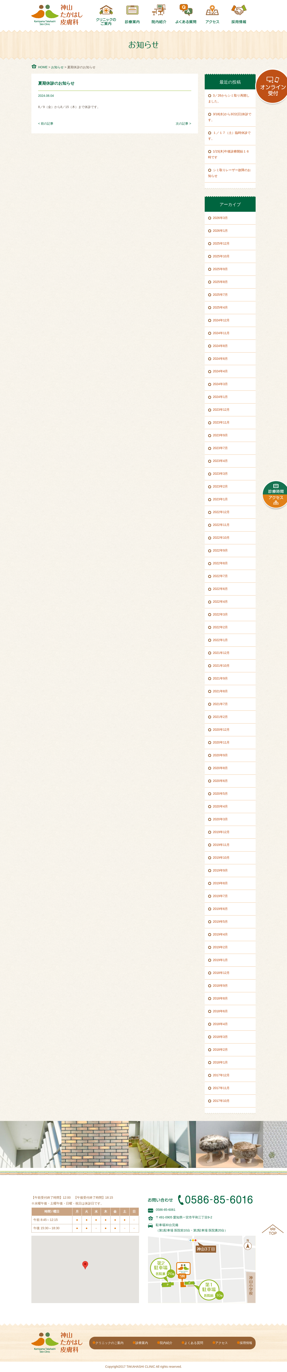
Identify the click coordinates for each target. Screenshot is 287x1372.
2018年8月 (220, 998)
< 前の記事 (45, 123)
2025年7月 (220, 294)
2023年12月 (221, 409)
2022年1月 (220, 640)
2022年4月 (220, 601)
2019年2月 (220, 947)
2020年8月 (220, 768)
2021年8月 (220, 691)
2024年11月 (221, 333)
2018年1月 (220, 1062)
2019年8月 (220, 883)
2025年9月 (220, 269)
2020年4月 (220, 806)
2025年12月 (221, 243)
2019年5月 (220, 921)
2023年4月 (220, 461)
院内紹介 (166, 1343)
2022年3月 (220, 614)
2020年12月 (221, 729)
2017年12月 (221, 1075)
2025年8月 (220, 282)
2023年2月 (220, 486)
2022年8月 (220, 563)
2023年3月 (220, 473)
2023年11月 (221, 422)
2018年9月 (220, 985)
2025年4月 (220, 307)
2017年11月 (221, 1088)
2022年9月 (220, 550)
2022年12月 (221, 512)
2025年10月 (221, 256)
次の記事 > (183, 123)
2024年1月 (220, 397)
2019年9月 (220, 870)
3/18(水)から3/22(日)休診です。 (229, 117)
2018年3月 (220, 1037)
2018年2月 (220, 1049)
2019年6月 (220, 909)
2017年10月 (221, 1101)
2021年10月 (221, 665)
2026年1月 (220, 230)
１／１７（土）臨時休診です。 (229, 135)
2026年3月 (220, 218)
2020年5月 (220, 793)
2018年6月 (220, 1011)
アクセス (221, 1343)
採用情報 (246, 1343)
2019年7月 (220, 896)
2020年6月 (220, 781)
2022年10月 (221, 537)
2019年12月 (221, 832)
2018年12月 (221, 973)
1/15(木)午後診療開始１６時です (229, 154)
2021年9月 (220, 678)
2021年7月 (220, 704)
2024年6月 (220, 358)
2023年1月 (220, 499)
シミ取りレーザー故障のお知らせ (229, 173)
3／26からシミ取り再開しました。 (229, 98)
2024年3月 (220, 384)
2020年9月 (220, 755)
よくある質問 (193, 1343)
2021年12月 (221, 653)
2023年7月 (220, 448)
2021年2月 (220, 717)
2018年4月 (220, 1024)
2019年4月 (220, 934)
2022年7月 (220, 576)
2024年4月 (220, 371)
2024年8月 (220, 346)
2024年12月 (221, 320)
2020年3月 (220, 819)
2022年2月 (220, 627)
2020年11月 (221, 742)
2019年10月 (221, 857)
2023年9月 (220, 435)
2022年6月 (220, 589)
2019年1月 (220, 960)
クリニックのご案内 (109, 1343)
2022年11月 (221, 525)
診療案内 (141, 1343)
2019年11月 (221, 845)
